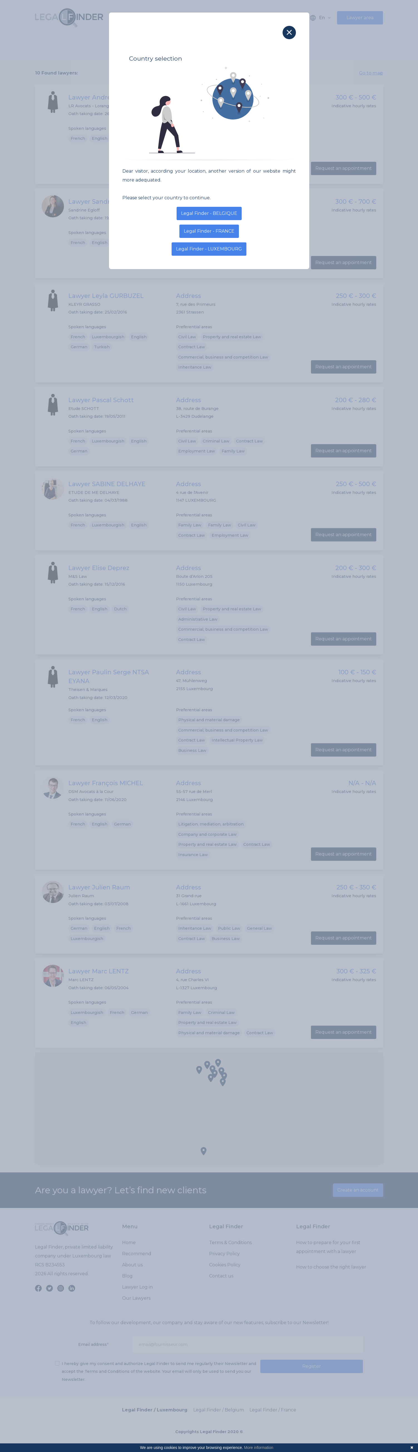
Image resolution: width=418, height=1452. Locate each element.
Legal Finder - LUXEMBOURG (209, 249)
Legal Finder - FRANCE (209, 231)
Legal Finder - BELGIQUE (209, 213)
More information (258, 1447)
